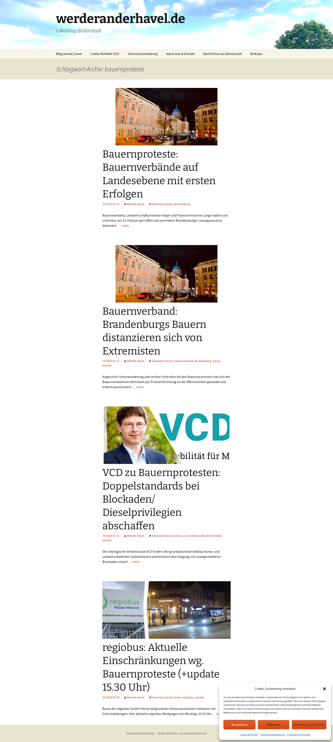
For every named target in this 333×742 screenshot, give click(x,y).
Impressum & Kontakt (298, 734)
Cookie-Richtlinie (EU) (104, 54)
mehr (125, 225)
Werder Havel (135, 204)
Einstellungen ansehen (309, 725)
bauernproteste (162, 204)
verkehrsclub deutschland (204, 536)
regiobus (187, 697)
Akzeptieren (239, 725)
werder (107, 365)
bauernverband (183, 361)
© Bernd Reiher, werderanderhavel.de (182, 733)
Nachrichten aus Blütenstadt (222, 54)
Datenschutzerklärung (272, 734)
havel (216, 361)
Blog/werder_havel (69, 54)
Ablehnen (273, 725)
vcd (184, 536)
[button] (324, 689)
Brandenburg (182, 204)
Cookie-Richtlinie (249, 734)
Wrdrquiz (256, 54)
